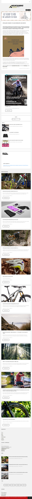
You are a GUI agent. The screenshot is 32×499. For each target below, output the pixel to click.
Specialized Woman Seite (15, 65)
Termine (2, 438)
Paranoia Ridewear (4, 492)
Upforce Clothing (3, 494)
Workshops (25, 65)
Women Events (5, 66)
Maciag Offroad (3, 495)
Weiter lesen (8, 110)
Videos (2, 435)
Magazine (2, 439)
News (2, 434)
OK (29, 497)
